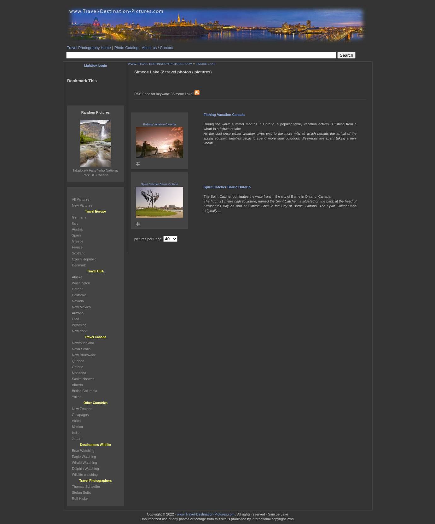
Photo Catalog (126, 48)
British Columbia (84, 391)
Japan (76, 439)
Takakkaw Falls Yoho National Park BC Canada (95, 170)
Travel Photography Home (89, 48)
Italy (75, 223)
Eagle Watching (84, 456)
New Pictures (82, 205)
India (75, 433)
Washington (81, 283)
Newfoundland (83, 343)
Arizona (78, 313)
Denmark (79, 265)
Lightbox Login (95, 65)
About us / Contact (157, 48)
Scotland (78, 253)
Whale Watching (84, 462)
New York (79, 331)
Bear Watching (83, 451)
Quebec (78, 361)
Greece (77, 241)
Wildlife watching (85, 474)
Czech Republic (84, 259)
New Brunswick (84, 355)
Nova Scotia (81, 349)
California (79, 295)
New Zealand (82, 409)
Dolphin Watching (85, 468)
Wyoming (79, 325)
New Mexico (81, 307)
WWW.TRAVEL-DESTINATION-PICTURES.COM (160, 64)
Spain (76, 235)
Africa (76, 421)
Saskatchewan (83, 379)
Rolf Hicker (80, 498)
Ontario (77, 367)
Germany (79, 217)
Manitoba (79, 373)
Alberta (77, 385)
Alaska (77, 277)
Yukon (77, 397)
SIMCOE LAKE (205, 64)
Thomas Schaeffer (86, 486)
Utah (75, 319)
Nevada (78, 301)
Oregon (78, 289)
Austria (77, 229)
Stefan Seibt (81, 492)
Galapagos (80, 415)
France (77, 247)
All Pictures (80, 199)
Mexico (77, 427)
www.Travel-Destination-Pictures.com (206, 514)
